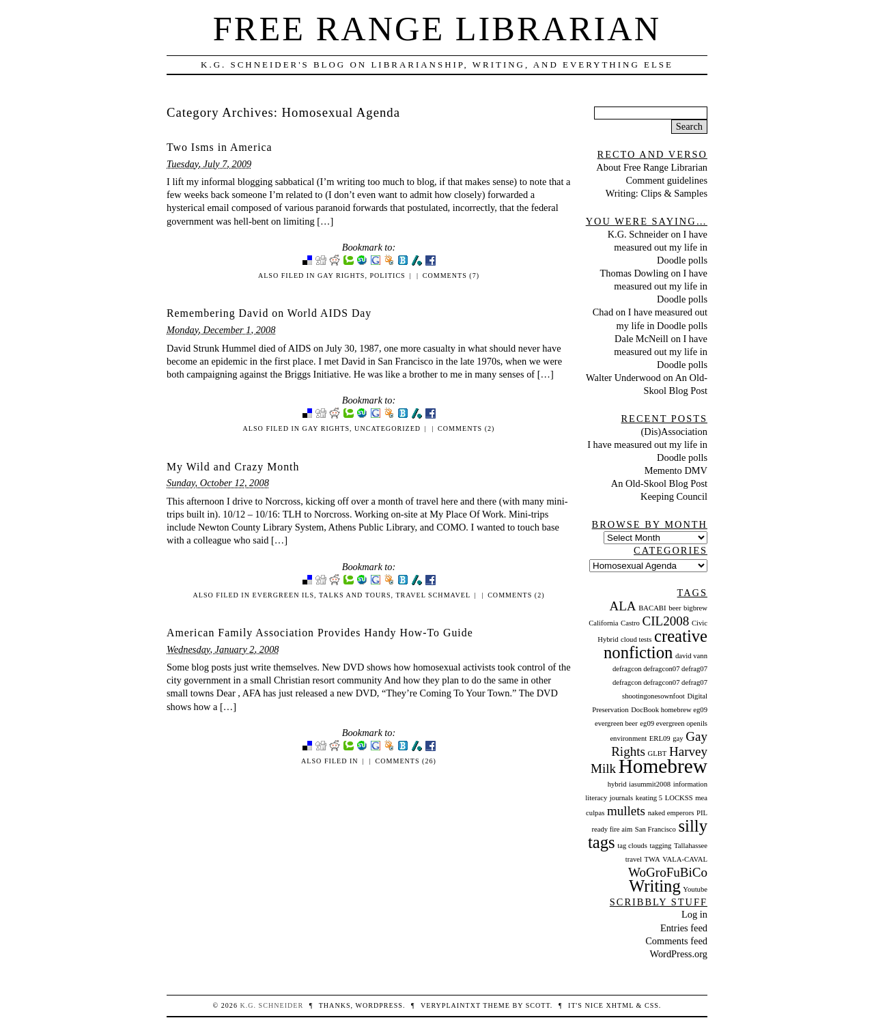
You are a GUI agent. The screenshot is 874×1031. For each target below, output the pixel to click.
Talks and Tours (355, 595)
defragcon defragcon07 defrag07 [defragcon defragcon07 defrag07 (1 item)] (659, 669)
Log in (694, 914)
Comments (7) (451, 275)
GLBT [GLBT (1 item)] (657, 753)
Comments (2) (466, 428)
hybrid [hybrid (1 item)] (617, 784)
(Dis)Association (673, 431)
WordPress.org (678, 953)
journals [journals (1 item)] (621, 798)
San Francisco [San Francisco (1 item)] (655, 829)
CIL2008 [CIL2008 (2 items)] (666, 621)
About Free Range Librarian (651, 167)
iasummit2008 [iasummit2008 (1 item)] (650, 784)
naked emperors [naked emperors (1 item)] (671, 813)
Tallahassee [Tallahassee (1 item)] (690, 845)
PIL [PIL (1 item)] (701, 813)
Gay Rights (341, 275)
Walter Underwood (623, 377)
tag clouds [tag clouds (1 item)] (632, 845)
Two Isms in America (219, 147)
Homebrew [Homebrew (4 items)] (663, 766)
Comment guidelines (666, 180)
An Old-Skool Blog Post (659, 483)
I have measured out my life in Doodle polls (660, 247)
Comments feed (676, 940)
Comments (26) (405, 761)
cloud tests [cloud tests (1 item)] (636, 639)
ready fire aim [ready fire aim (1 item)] (611, 829)
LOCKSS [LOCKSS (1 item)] (679, 798)
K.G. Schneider (638, 234)
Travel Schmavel (432, 595)
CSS (652, 1005)
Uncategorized (387, 428)
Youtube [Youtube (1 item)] (695, 889)
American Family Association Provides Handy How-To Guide (320, 632)
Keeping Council (673, 496)
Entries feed (683, 927)
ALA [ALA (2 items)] (622, 606)
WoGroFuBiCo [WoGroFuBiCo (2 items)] (667, 872)
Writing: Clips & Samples (656, 193)
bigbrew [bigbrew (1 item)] (695, 608)
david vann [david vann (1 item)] (691, 656)
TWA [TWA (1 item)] (652, 859)
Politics (387, 275)
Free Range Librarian (437, 29)
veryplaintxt (451, 1005)
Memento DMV (676, 470)
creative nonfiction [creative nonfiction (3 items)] (655, 644)
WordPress (378, 1005)
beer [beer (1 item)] (674, 608)
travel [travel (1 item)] (633, 859)
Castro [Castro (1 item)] (630, 623)
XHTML (620, 1005)
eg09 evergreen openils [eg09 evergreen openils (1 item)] (673, 723)
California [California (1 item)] (603, 623)
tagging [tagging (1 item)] (660, 845)
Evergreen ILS (284, 595)
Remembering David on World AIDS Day (269, 313)
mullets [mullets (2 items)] (626, 811)
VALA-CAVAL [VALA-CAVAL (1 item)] (684, 859)
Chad (603, 312)
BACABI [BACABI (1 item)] (652, 608)
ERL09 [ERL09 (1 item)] (660, 738)
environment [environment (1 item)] (628, 738)
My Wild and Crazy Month (233, 466)
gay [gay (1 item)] (678, 738)
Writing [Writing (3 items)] (655, 886)
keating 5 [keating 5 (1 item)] (649, 798)
